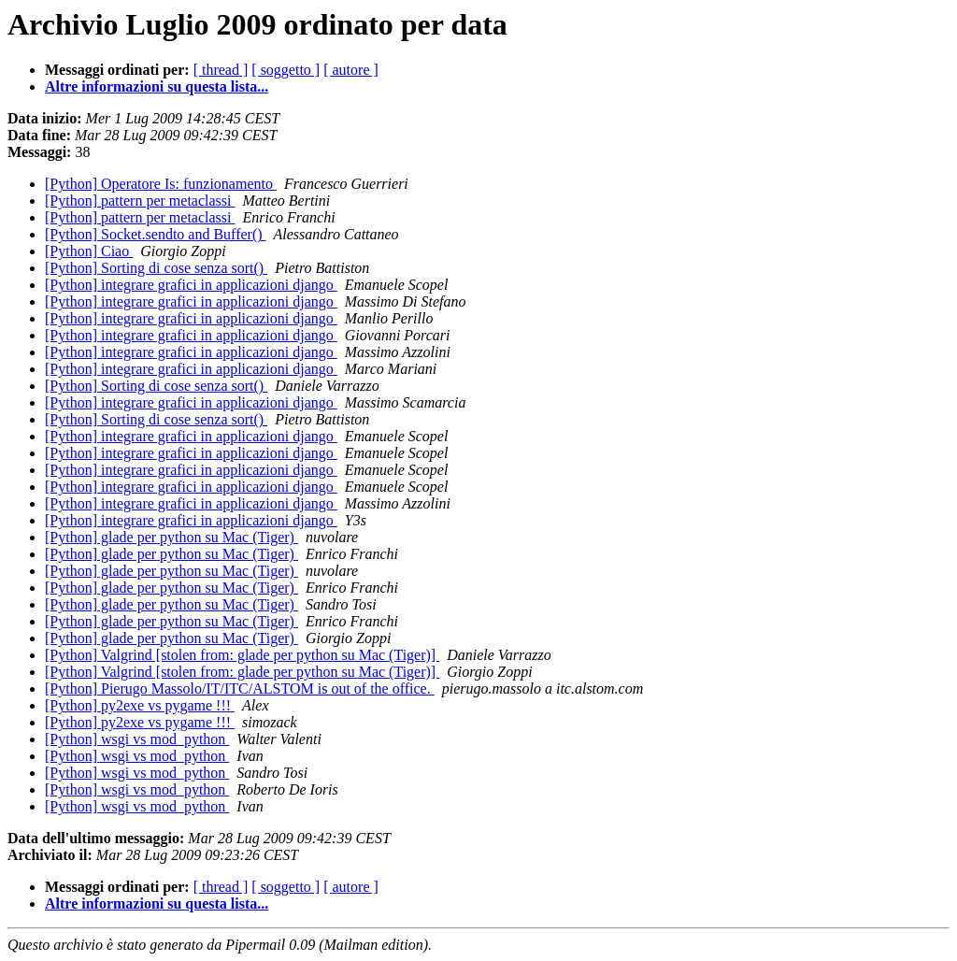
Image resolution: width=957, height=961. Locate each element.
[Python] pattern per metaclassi (140, 200)
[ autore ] (351, 70)
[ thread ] (221, 70)
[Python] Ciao (89, 251)
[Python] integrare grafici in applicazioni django (191, 285)
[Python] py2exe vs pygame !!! (140, 705)
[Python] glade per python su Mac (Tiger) (171, 537)
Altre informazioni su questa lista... (156, 86)
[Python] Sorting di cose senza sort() (156, 268)
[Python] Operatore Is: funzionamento (161, 184)
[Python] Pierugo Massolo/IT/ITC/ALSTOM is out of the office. (240, 688)
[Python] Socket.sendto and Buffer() (155, 234)
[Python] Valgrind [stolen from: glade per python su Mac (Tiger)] (242, 655)
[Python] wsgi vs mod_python (137, 739)
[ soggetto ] (285, 70)
